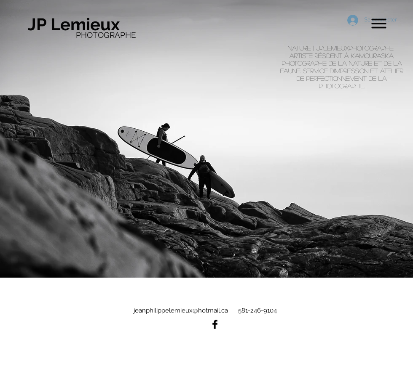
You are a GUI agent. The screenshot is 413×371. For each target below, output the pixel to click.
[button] (379, 24)
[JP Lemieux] (78, 24)
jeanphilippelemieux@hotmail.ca (181, 310)
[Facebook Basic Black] (215, 324)
